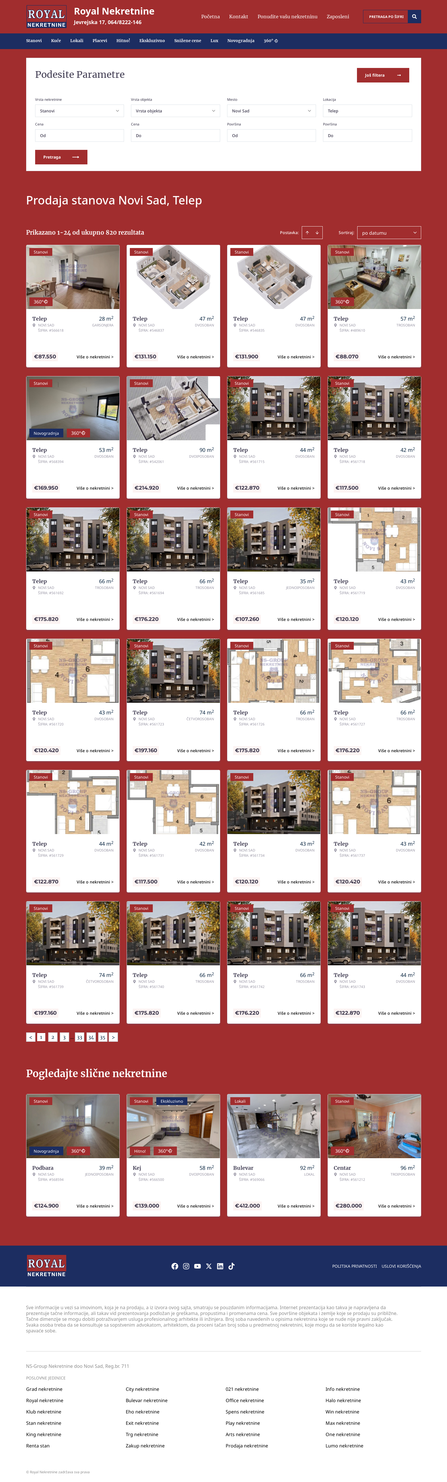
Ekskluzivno (152, 40)
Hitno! (123, 40)
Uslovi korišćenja (401, 1264)
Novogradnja (240, 40)
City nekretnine (142, 1387)
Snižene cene (187, 40)
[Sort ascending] (307, 231)
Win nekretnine (342, 1410)
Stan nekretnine (43, 1421)
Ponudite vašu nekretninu (287, 16)
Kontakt (238, 16)
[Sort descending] (317, 231)
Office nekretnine (245, 1399)
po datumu (374, 232)
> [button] (113, 1036)
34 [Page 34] (91, 1036)
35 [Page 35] (102, 1036)
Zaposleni (338, 16)
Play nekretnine (243, 1421)
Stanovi (34, 40)
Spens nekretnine (245, 1410)
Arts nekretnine (243, 1433)
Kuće (56, 40)
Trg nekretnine (142, 1433)
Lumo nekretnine (344, 1444)
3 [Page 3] (64, 1036)
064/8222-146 (124, 22)
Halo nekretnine (343, 1399)
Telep (333, 109)
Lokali (76, 40)
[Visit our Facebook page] (174, 1264)
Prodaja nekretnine (247, 1444)
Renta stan (38, 1444)
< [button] (31, 1036)
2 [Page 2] (52, 1036)
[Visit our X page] (208, 1264)
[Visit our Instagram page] (186, 1264)
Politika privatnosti (354, 1264)
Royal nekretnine (44, 1399)
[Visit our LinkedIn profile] (220, 1264)
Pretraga (61, 156)
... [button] (72, 1036)
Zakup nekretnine (145, 1444)
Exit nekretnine (142, 1421)
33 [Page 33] (79, 1036)
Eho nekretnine (142, 1410)
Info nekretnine (343, 1387)
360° (271, 40)
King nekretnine (43, 1433)
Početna (210, 16)
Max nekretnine (343, 1421)
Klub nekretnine (43, 1410)
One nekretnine (343, 1433)
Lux (214, 40)
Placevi (100, 40)
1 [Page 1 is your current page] (41, 1036)
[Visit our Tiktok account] (231, 1264)
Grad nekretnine (44, 1387)
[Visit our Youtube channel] (197, 1264)
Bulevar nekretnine (147, 1399)
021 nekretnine (242, 1387)
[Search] (414, 16)
